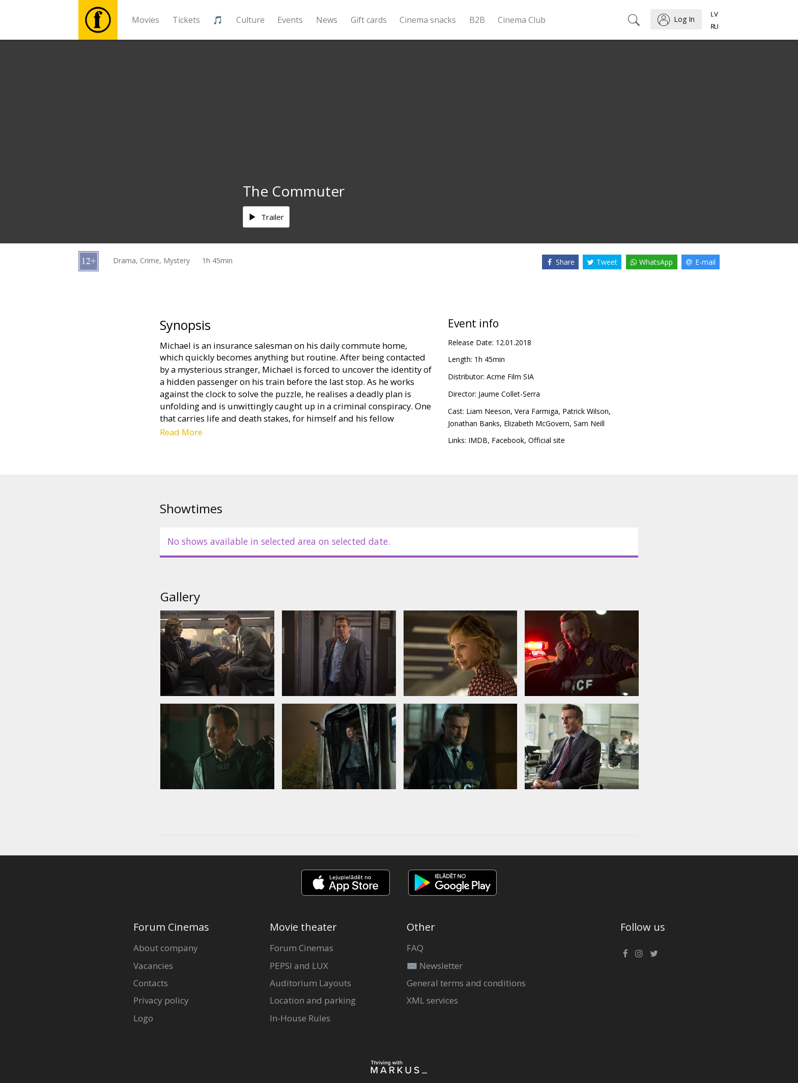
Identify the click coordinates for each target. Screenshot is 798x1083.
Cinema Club (522, 19)
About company (165, 948)
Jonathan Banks (474, 423)
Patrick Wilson (585, 411)
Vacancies (153, 965)
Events (290, 19)
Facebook (508, 440)
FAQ (415, 948)
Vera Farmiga (536, 411)
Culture (250, 19)
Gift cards (369, 19)
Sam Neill (589, 423)
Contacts (150, 983)
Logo (143, 1018)
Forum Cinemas (301, 948)
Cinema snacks (428, 19)
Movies (145, 19)
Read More (181, 432)
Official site (546, 440)
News (326, 19)
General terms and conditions (466, 983)
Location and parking (313, 1000)
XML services (432, 1000)
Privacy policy (161, 1000)
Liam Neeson (488, 411)
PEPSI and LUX (299, 965)
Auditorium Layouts (310, 983)
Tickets (186, 19)
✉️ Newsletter (435, 965)
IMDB (478, 440)
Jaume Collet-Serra (509, 394)
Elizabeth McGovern (536, 423)
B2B (477, 19)
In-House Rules (300, 1018)
